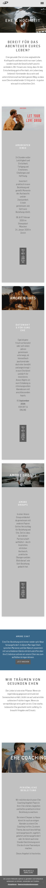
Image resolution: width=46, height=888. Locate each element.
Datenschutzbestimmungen (28, 884)
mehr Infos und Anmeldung (23, 433)
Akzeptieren (12, 884)
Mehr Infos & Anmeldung (28, 871)
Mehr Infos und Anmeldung (23, 256)
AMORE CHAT (23, 636)
